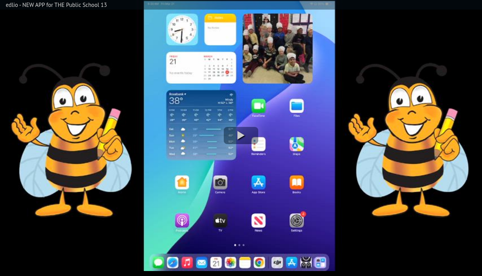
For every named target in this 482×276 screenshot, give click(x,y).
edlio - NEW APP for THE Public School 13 (56, 4)
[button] (241, 135)
